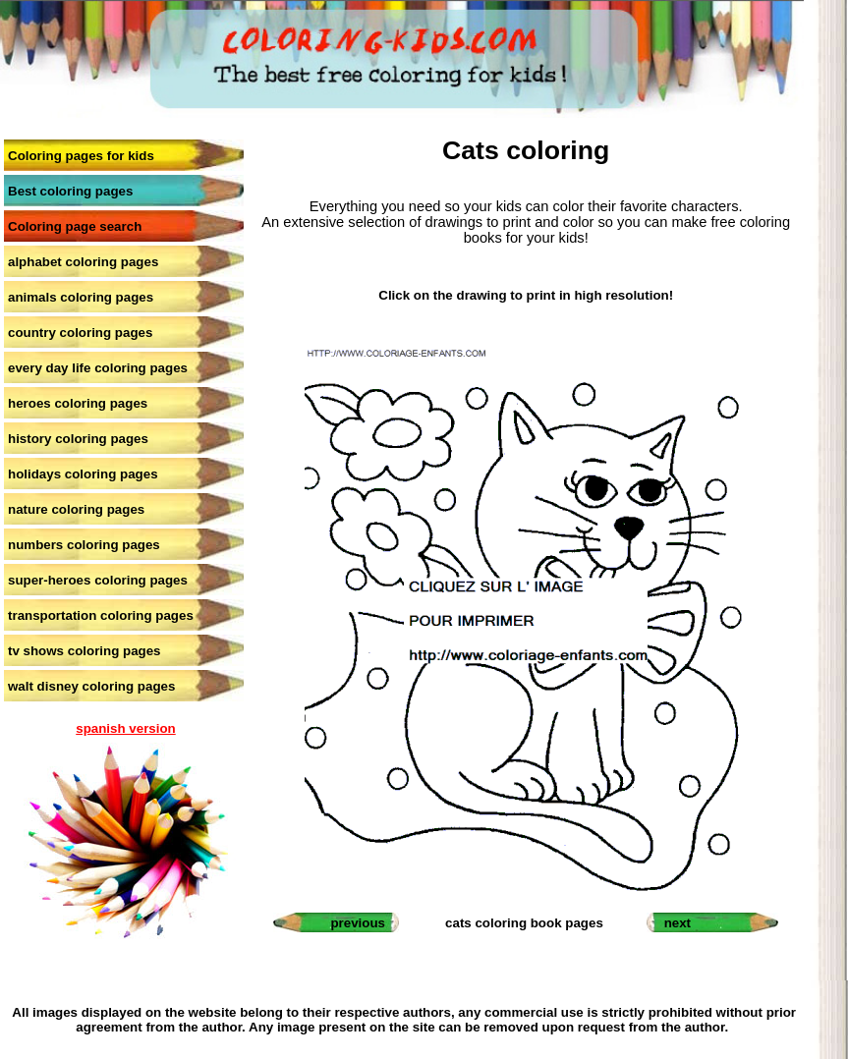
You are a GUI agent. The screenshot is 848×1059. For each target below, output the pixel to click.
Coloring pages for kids (81, 155)
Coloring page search (74, 226)
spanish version (125, 728)
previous (357, 923)
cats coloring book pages (524, 923)
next (677, 923)
